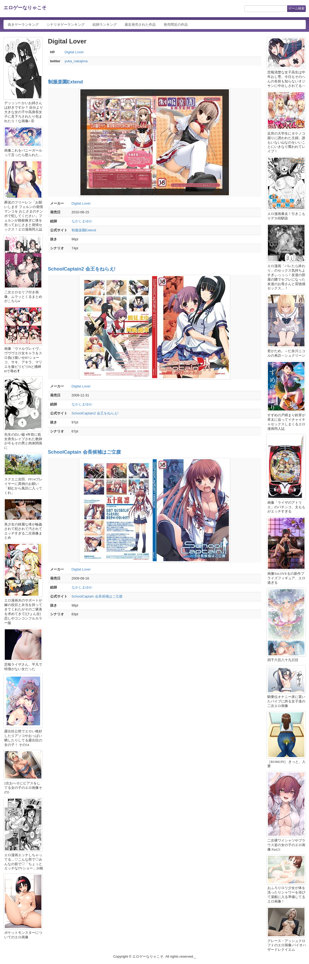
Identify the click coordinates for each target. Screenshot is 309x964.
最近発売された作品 (140, 24)
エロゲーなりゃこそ (24, 7)
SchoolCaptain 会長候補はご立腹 (84, 452)
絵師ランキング (105, 24)
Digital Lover (74, 52)
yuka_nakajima (76, 61)
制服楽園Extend (65, 82)
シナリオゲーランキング (66, 24)
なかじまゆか (82, 221)
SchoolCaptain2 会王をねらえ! (82, 269)
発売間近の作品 (176, 24)
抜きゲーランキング (23, 24)
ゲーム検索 (296, 8)
